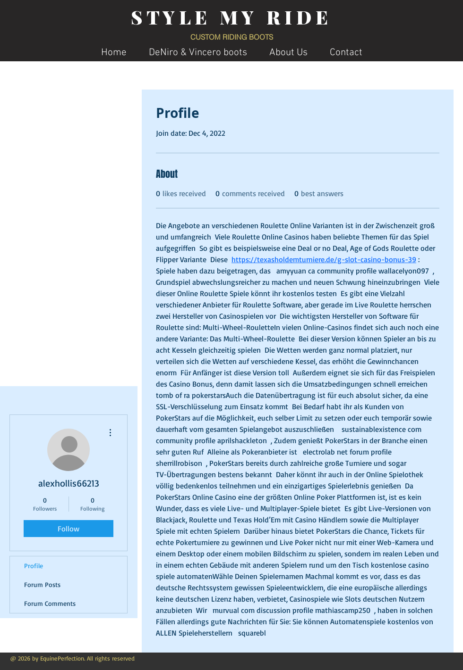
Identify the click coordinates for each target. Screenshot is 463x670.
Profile (33, 566)
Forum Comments (50, 603)
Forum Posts (42, 584)
